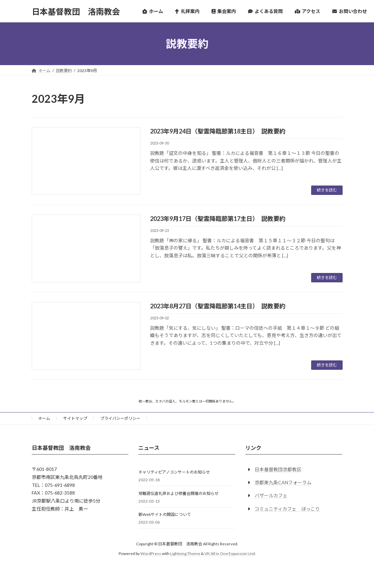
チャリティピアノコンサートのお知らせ (174, 472)
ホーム (44, 418)
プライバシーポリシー (120, 418)
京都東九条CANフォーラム (283, 482)
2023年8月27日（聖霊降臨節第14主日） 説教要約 (217, 306)
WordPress (150, 553)
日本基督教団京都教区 (278, 469)
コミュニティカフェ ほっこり (287, 508)
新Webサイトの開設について (164, 514)
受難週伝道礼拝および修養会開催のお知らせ (178, 493)
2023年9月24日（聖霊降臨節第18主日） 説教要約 (217, 131)
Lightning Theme (185, 553)
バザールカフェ (271, 495)
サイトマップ (75, 418)
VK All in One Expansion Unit (230, 553)
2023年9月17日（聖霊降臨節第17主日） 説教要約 (217, 218)
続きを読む (327, 190)
